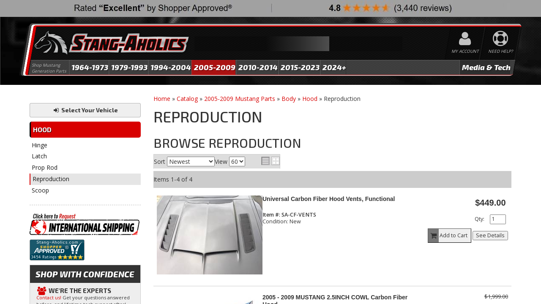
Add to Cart (448, 235)
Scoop (40, 190)
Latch (39, 156)
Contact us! (48, 297)
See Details (490, 235)
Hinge (39, 145)
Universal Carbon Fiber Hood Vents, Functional (328, 198)
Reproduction (51, 179)
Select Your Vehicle (85, 110)
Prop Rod (44, 167)
